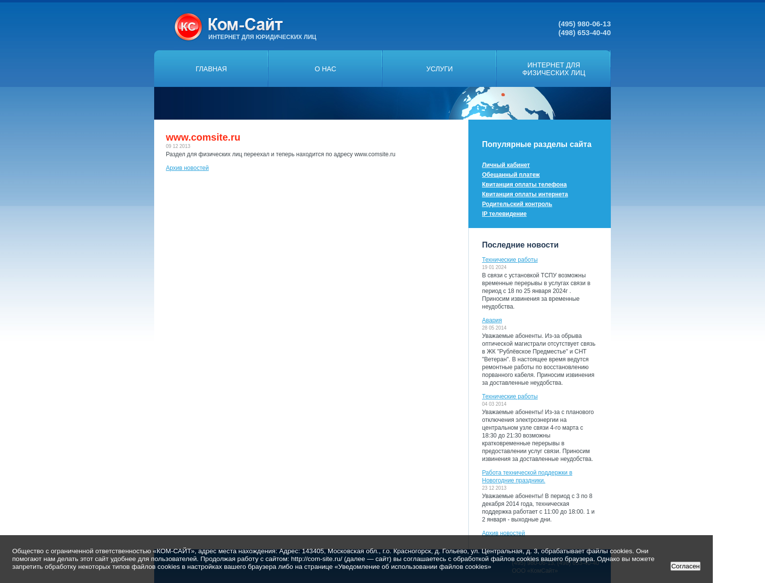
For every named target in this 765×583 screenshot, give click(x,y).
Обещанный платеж (511, 174)
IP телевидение (504, 213)
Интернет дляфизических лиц (553, 69)
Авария (492, 320)
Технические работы (510, 259)
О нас (325, 69)
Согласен (685, 566)
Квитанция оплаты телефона (524, 184)
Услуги (439, 69)
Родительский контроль (517, 204)
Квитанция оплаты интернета (525, 194)
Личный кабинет (506, 165)
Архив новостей (187, 168)
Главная (211, 69)
